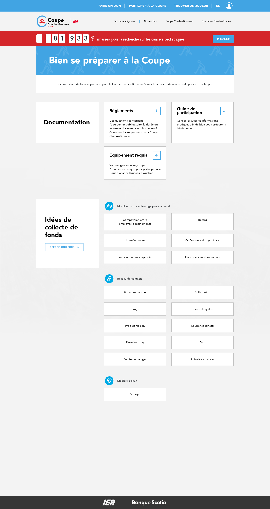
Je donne (223, 39)
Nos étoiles (150, 21)
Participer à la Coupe (147, 6)
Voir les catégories (125, 21)
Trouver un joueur (191, 6)
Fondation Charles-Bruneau (217, 21)
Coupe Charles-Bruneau (179, 21)
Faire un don (109, 6)
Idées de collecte (64, 247)
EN (218, 6)
